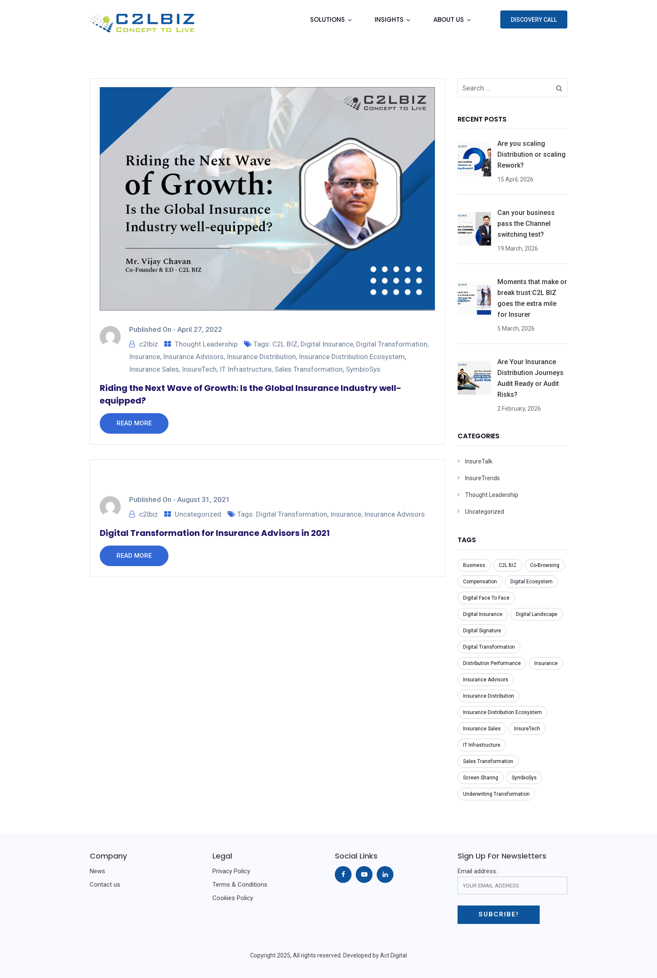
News (97, 871)
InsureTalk (478, 461)
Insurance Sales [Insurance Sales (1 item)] (482, 729)
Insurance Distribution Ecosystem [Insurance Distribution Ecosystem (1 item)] (502, 712)
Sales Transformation (308, 369)
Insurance (144, 356)
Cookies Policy (232, 898)
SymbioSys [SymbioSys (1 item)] (524, 778)
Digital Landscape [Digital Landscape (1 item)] (536, 614)
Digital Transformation (391, 344)
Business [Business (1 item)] (474, 565)
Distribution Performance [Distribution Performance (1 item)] (492, 663)
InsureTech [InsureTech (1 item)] (527, 729)
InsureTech (199, 369)
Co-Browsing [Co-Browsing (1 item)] (544, 565)
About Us (448, 19)
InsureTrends (482, 478)
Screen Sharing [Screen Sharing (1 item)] (480, 778)
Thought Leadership (206, 344)
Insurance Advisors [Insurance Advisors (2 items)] (485, 680)
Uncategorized (198, 514)
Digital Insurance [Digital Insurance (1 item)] (482, 614)
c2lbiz (148, 344)
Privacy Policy (231, 871)
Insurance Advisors (193, 356)
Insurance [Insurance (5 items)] (546, 663)
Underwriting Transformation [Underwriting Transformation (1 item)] (496, 794)
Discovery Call (534, 19)
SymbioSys (363, 369)
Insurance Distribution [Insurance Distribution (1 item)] (488, 696)
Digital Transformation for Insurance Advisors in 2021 (215, 533)
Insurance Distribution (261, 356)
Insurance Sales (154, 369)
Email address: (513, 880)
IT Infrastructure (246, 369)
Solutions (327, 19)
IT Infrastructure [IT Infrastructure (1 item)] (481, 745)
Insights (389, 19)
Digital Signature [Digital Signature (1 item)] (482, 631)
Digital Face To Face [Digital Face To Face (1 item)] (486, 598)
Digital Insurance (326, 344)
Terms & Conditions (239, 884)
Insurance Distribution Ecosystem (352, 356)
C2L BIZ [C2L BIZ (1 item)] (508, 565)
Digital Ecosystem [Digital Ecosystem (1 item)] (531, 582)
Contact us (105, 884)
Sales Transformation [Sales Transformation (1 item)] (488, 761)
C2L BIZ (284, 344)
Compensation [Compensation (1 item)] (480, 582)
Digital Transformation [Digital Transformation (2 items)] (489, 647)
